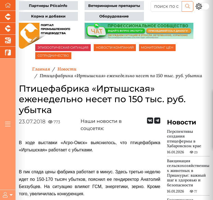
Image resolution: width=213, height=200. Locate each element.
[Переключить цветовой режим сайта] (202, 6)
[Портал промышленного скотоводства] (8, 29)
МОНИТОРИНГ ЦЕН (157, 47)
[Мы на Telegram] (157, 121)
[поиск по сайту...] (166, 6)
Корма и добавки (48, 16)
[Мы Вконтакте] (150, 121)
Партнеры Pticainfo (48, 6)
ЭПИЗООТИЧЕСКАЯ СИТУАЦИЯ (62, 47)
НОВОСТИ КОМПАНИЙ (115, 47)
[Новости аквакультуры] (8, 41)
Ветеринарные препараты (114, 6)
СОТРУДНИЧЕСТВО (53, 56)
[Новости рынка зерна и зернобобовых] (8, 53)
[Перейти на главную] (8, 5)
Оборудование (114, 16)
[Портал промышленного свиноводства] (8, 17)
